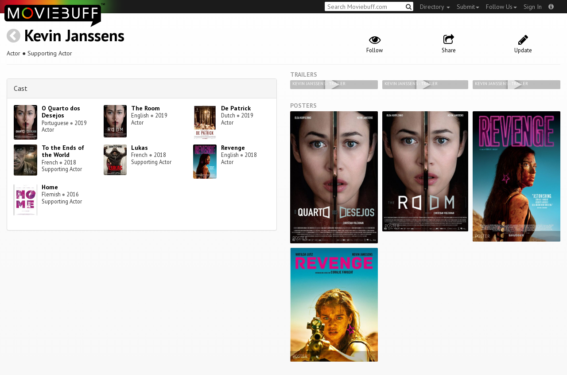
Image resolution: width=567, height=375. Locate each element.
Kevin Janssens (74, 35)
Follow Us (501, 7)
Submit (468, 7)
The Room (145, 108)
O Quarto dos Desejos (61, 112)
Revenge (233, 148)
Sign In (533, 7)
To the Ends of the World (63, 151)
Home (50, 187)
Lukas (139, 148)
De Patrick (236, 108)
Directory (435, 7)
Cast (20, 88)
